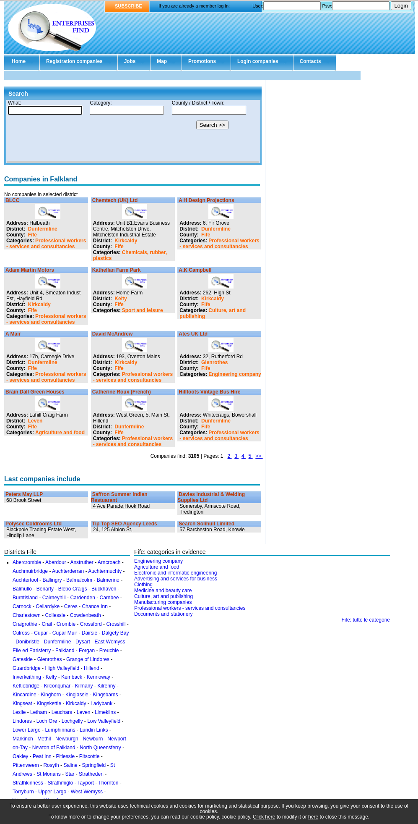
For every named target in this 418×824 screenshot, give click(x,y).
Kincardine (24, 695)
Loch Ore (46, 721)
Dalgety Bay (115, 633)
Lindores (23, 721)
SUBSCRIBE (128, 5)
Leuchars (62, 712)
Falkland (64, 650)
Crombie (66, 624)
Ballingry (52, 580)
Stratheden (91, 774)
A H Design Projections (206, 200)
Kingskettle (48, 703)
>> (258, 456)
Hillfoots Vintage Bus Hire (209, 392)
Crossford (91, 624)
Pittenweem (26, 765)
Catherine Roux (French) (121, 392)
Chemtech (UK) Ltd (115, 200)
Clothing (143, 585)
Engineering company (234, 374)
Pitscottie (89, 756)
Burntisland (25, 598)
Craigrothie (25, 624)
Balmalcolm (79, 580)
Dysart (82, 642)
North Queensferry (100, 748)
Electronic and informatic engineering (175, 573)
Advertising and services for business (175, 579)
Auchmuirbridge (30, 571)
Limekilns (105, 712)
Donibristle (27, 642)
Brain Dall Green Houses (35, 392)
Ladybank (101, 703)
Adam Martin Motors (29, 270)
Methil (44, 739)
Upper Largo (52, 792)
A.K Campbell (195, 270)
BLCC (12, 200)
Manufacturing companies (163, 602)
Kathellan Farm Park (116, 270)
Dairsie (89, 633)
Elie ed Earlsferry (32, 650)
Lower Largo (27, 730)
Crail (47, 624)
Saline (70, 765)
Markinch (23, 739)
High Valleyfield (62, 668)
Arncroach (109, 562)
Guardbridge (27, 668)
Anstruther (81, 562)
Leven (35, 421)
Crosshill (115, 624)
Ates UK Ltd (193, 334)
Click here (264, 817)
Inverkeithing (27, 677)
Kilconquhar (57, 686)
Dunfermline (42, 229)
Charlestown (27, 615)
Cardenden (82, 598)
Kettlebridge (26, 686)
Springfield (94, 765)
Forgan (87, 650)
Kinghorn (51, 695)
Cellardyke (48, 606)
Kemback (71, 677)
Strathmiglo (60, 783)
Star (69, 774)
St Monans (48, 774)
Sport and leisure (142, 310)
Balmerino (108, 580)
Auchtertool (25, 580)
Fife (32, 235)
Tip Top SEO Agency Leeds (124, 524)
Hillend (91, 668)
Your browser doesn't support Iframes (133, 131)
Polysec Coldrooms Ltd (33, 524)
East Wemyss (109, 642)
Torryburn (23, 792)
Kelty (120, 299)
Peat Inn (42, 756)
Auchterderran (68, 571)
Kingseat (22, 703)
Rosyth (51, 765)
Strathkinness (28, 783)
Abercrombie (27, 562)
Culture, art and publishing (163, 596)
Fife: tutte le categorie (366, 620)
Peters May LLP (24, 494)
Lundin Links (94, 730)
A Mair (13, 334)
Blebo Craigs (72, 589)
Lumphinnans (60, 730)
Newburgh (66, 739)
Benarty (45, 589)
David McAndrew (112, 334)
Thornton (108, 783)
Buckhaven (103, 589)
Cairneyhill (54, 598)
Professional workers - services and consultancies (46, 243)
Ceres (71, 606)
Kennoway (98, 677)
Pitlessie (65, 756)
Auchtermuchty (105, 571)
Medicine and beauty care (163, 590)
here (313, 817)
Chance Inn (94, 606)
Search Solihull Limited (206, 524)
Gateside (23, 659)
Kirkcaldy (125, 241)
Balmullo (22, 589)
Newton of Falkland (53, 748)
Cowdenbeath (85, 615)
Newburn (93, 739)
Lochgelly (72, 721)
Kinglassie (76, 695)
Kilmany (84, 686)
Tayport (86, 783)
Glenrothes (214, 362)
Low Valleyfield (103, 721)
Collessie (55, 615)
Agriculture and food (60, 433)
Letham (38, 712)
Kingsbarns (105, 695)
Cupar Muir (64, 633)
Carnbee (109, 598)
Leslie (19, 712)
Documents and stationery (163, 614)
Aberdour (55, 562)
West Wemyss (87, 792)
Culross (21, 633)
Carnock (22, 606)
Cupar (41, 633)
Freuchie (109, 650)
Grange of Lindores (87, 659)
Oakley (20, 756)
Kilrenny (106, 686)
